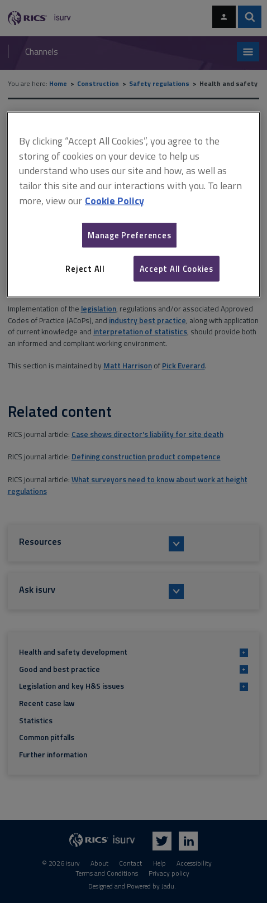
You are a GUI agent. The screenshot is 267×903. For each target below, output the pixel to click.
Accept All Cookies (176, 268)
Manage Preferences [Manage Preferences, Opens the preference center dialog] (129, 234)
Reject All (84, 268)
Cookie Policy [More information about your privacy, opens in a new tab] (114, 200)
